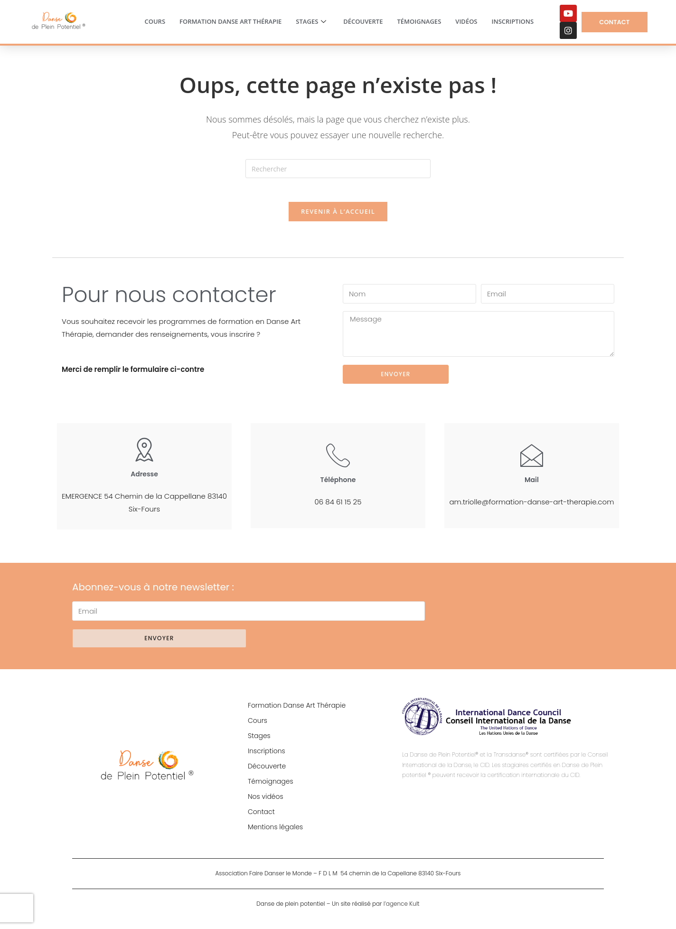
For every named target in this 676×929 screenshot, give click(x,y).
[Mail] (532, 460)
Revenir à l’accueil (338, 216)
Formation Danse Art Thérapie (230, 21)
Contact (261, 817)
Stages (311, 22)
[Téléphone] (338, 460)
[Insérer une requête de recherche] (338, 168)
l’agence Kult (402, 909)
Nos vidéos (265, 801)
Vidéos (466, 21)
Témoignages (419, 21)
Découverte (363, 21)
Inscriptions (513, 21)
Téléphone (338, 485)
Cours (154, 21)
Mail (532, 485)
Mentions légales (275, 832)
